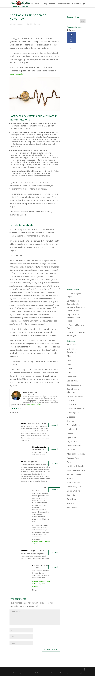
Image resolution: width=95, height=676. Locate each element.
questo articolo (16, 74)
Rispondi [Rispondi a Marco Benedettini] (54, 449)
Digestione (71, 417)
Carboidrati (72, 376)
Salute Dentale (73, 482)
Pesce (69, 462)
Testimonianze (64, 4)
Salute (70, 478)
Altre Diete (71, 344)
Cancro (70, 368)
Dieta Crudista (73, 404)
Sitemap (78, 673)
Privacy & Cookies (69, 673)
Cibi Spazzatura (74, 385)
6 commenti (37, 24)
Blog (45, 4)
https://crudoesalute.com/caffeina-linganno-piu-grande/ (41, 583)
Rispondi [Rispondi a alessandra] (54, 425)
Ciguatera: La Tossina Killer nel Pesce (74, 317)
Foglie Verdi (72, 429)
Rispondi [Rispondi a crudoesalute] (54, 489)
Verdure (70, 503)
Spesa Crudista (73, 491)
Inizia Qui (19, 4)
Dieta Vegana (73, 412)
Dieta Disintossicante (76, 408)
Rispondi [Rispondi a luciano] (54, 463)
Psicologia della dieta (76, 470)
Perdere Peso (73, 458)
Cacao (69, 360)
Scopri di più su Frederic (33, 404)
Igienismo (71, 437)
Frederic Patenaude (17, 24)
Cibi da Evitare (73, 381)
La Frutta (71, 449)
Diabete (70, 400)
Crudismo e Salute (75, 396)
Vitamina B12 (73, 507)
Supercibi (71, 495)
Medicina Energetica (76, 454)
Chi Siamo (29, 4)
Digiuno (70, 421)
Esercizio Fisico (73, 425)
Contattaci (76, 4)
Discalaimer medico (56, 673)
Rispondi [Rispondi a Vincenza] (54, 552)
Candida (70, 372)
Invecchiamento (74, 445)
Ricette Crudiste (74, 474)
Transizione (72, 499)
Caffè (69, 364)
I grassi (70, 433)
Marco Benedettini (39, 447)
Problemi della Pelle (75, 466)
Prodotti (52, 4)
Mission (38, 4)
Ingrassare (72, 441)
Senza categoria (74, 486)
